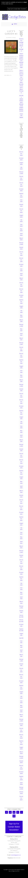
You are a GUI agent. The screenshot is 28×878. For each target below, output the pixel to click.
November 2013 (21, 508)
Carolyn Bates (14, 17)
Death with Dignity (21, 115)
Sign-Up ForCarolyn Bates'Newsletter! (14, 827)
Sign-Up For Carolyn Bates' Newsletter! (17, 8)
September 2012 (21, 578)
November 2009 (21, 736)
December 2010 (21, 670)
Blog (10, 75)
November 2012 (21, 568)
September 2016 (21, 361)
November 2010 (21, 676)
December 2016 (21, 349)
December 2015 (21, 395)
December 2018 (21, 284)
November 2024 (21, 153)
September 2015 (21, 412)
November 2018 (21, 290)
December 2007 (21, 798)
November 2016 (21, 355)
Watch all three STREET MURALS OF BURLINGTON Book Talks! (21, 60)
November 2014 (21, 461)
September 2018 (21, 301)
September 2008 (21, 778)
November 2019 (21, 260)
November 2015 (21, 401)
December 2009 (21, 730)
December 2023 (21, 178)
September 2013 (21, 518)
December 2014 (21, 455)
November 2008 (21, 767)
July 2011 (21, 638)
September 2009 (21, 742)
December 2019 (21, 253)
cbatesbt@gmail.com (16, 855)
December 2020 (21, 210)
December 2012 (21, 561)
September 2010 (21, 687)
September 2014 (21, 472)
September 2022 (21, 195)
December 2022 (21, 184)
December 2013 (21, 501)
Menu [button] (15, 24)
